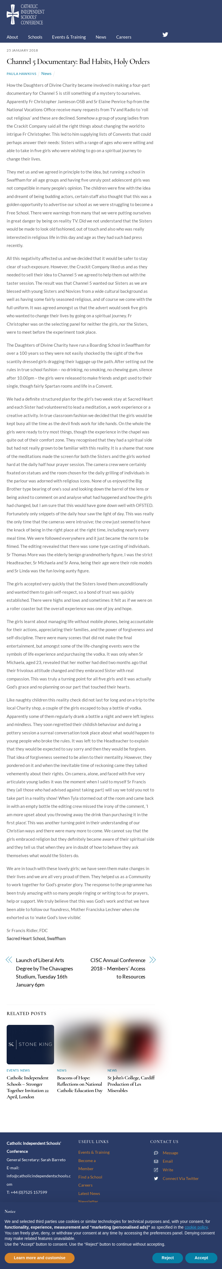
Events (13, 1070)
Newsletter (88, 1201)
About (12, 36)
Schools (35, 36)
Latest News (89, 1193)
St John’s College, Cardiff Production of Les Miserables (131, 1083)
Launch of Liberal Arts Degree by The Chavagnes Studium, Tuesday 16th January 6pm (44, 972)
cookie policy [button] (196, 1227)
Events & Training (69, 36)
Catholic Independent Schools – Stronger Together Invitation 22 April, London (28, 1087)
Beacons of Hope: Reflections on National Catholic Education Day (79, 1083)
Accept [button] (201, 1257)
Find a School (90, 1176)
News (101, 36)
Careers (124, 36)
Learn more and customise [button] (39, 1257)
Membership (23, 54)
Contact (52, 54)
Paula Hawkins (21, 73)
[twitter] (165, 33)
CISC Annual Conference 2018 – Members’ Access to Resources (117, 968)
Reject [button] (168, 1257)
